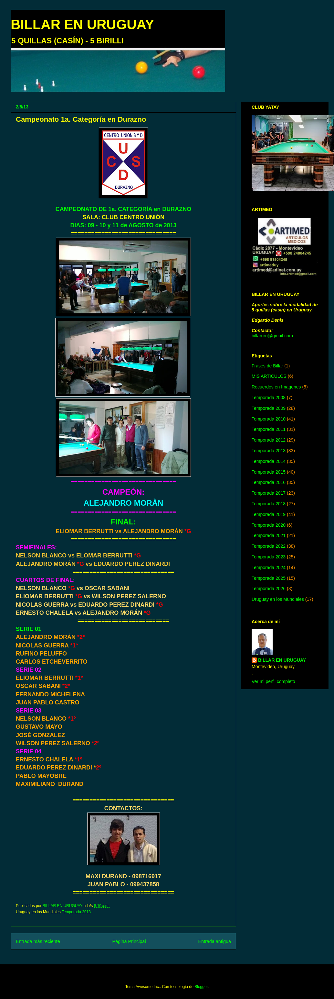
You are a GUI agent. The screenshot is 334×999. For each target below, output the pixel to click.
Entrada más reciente (38, 941)
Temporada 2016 (269, 482)
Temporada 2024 (269, 567)
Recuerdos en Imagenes (276, 386)
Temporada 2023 (269, 556)
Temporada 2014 (269, 461)
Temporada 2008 (269, 397)
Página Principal (129, 941)
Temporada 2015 (269, 472)
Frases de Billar (267, 365)
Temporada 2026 (269, 588)
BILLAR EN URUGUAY (82, 24)
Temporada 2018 (269, 503)
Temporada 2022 (269, 546)
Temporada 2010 (269, 418)
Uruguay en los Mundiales (278, 599)
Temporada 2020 (269, 525)
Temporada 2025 (269, 578)
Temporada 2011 (269, 429)
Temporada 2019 (269, 514)
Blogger (201, 986)
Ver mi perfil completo (273, 681)
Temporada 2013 (76, 912)
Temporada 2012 (269, 440)
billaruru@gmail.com (272, 335)
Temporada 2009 (269, 408)
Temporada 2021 (269, 535)
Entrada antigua (214, 941)
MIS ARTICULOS (269, 376)
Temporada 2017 (269, 493)
